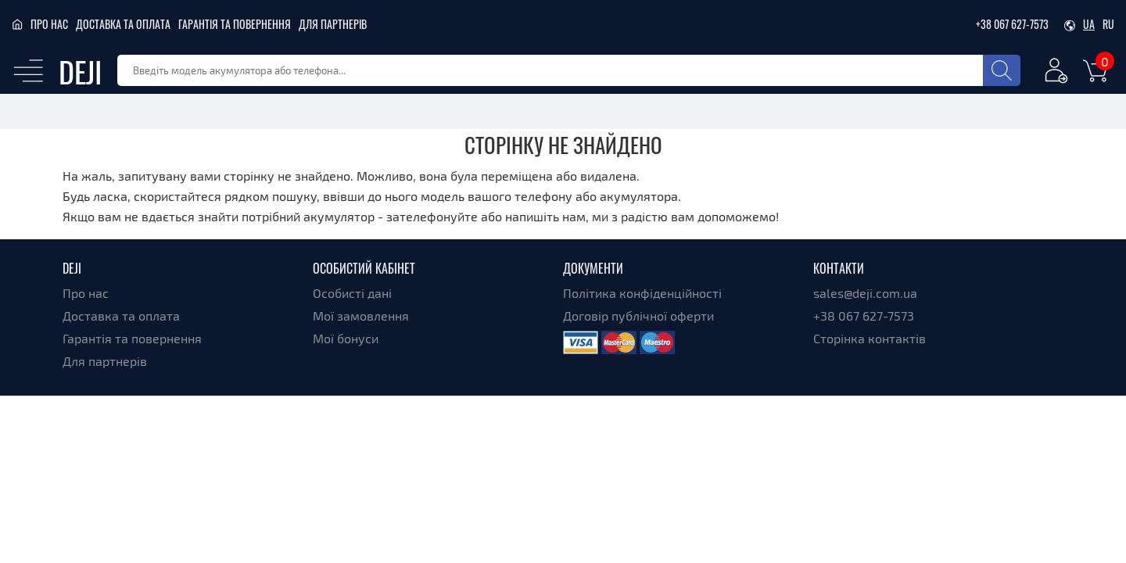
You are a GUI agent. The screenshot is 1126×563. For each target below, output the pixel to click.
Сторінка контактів (869, 338)
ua (1089, 24)
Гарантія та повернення (234, 24)
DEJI (80, 70)
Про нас (49, 24)
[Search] (1001, 70)
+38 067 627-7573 (1012, 24)
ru (1108, 24)
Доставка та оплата (123, 24)
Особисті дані (352, 292)
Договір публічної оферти (638, 315)
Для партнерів (333, 24)
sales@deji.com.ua (865, 292)
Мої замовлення (361, 315)
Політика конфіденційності (642, 292)
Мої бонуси (345, 338)
